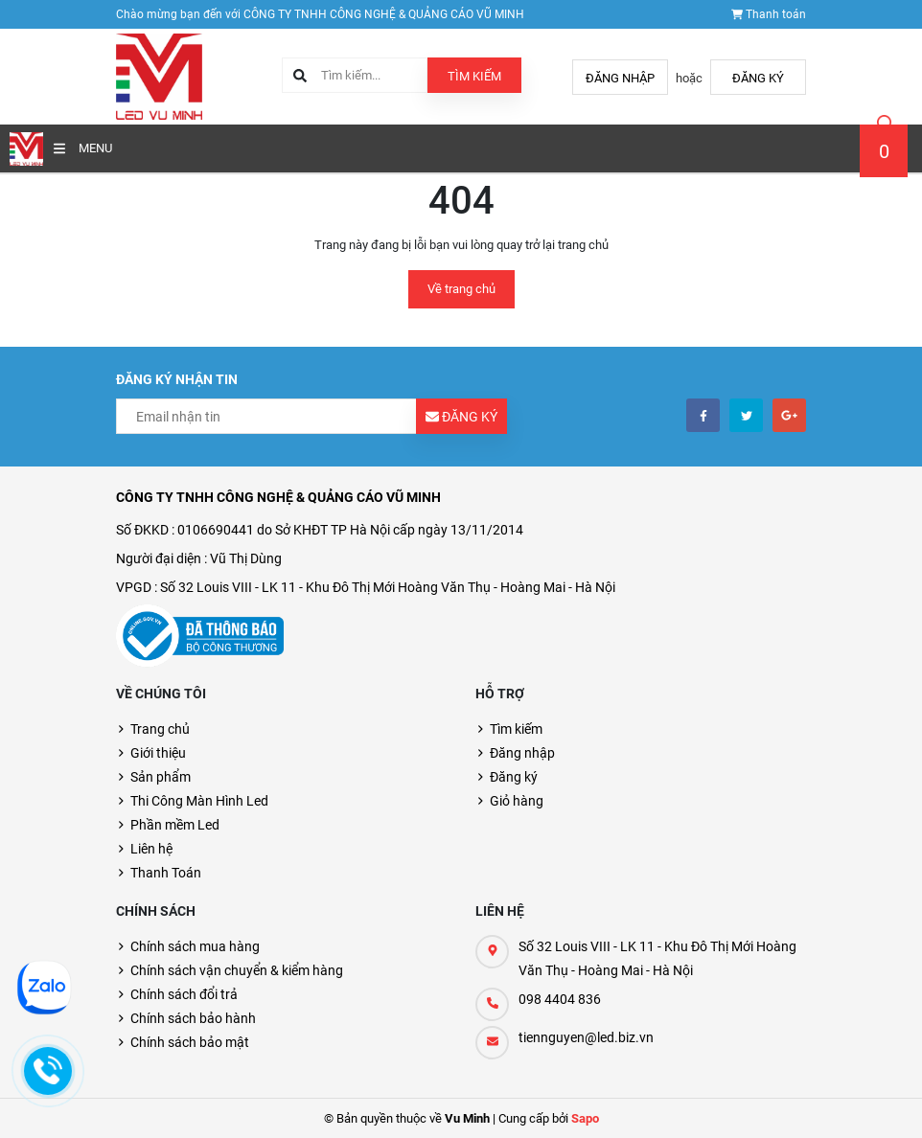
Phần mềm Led (174, 824)
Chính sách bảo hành (193, 1018)
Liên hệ (151, 848)
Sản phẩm (160, 777)
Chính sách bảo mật (189, 1042)
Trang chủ (160, 729)
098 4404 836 (560, 999)
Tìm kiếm (474, 76)
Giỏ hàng (516, 800)
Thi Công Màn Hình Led (199, 800)
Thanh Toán (165, 872)
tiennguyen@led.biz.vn (586, 1037)
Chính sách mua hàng (195, 946)
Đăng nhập (620, 78)
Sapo (585, 1118)
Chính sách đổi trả (184, 994)
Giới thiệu (158, 753)
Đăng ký (758, 78)
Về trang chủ (461, 289)
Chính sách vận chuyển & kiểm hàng (236, 970)
